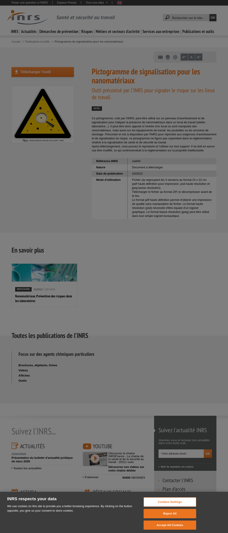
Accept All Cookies (170, 528)
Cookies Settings (170, 504)
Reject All (170, 516)
